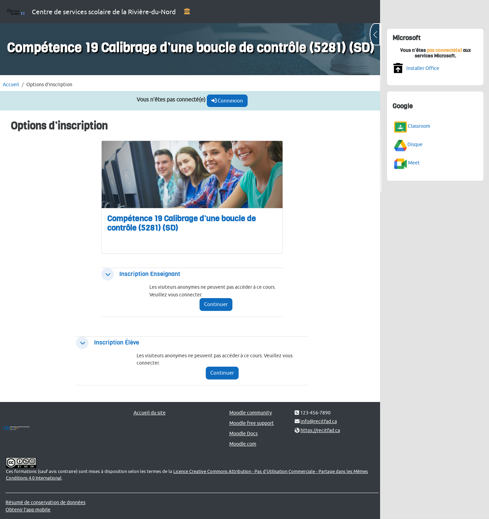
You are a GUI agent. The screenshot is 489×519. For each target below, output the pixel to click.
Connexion (225, 101)
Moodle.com (240, 444)
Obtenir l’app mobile (28, 509)
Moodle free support (249, 423)
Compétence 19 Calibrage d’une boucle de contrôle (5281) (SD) (180, 223)
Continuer (214, 304)
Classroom (419, 125)
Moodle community (248, 412)
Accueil (11, 84)
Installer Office (422, 68)
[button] (106, 274)
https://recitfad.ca (317, 430)
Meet (414, 162)
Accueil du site (148, 412)
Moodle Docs (241, 433)
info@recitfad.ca (315, 421)
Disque (415, 144)
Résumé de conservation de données (45, 502)
